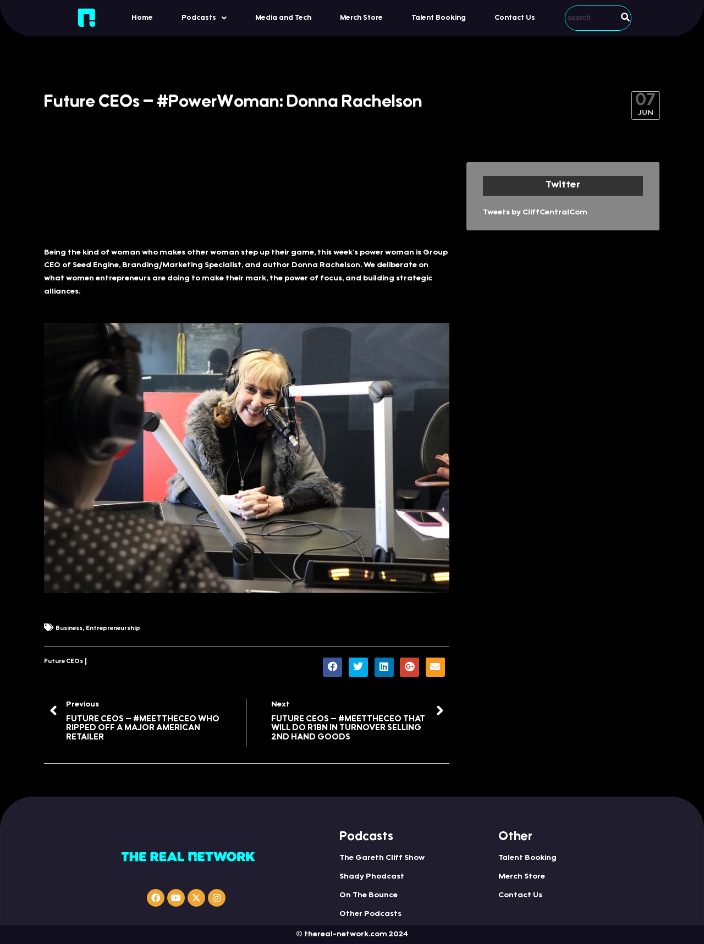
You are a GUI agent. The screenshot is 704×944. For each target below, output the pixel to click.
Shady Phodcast (371, 877)
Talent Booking (438, 17)
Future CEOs (63, 662)
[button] (204, 17)
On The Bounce (368, 895)
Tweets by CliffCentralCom (535, 213)
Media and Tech (283, 17)
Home (142, 17)
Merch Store (361, 17)
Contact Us (514, 17)
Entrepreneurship (113, 629)
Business (69, 629)
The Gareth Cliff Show (382, 858)
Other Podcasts (370, 914)
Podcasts (204, 18)
